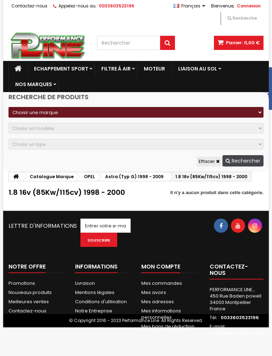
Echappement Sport (61, 68)
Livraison (85, 283)
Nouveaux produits (30, 292)
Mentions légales (94, 292)
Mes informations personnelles (161, 314)
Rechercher (243, 160)
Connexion (249, 6)
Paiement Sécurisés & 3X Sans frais (100, 323)
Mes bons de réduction (167, 326)
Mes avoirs (153, 292)
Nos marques (33, 84)
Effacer (209, 161)
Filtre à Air (116, 68)
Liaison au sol (197, 68)
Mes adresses (157, 301)
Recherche (242, 18)
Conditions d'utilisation (101, 301)
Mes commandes (161, 283)
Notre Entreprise (93, 310)
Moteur (154, 68)
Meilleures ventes (28, 301)
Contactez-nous (29, 6)
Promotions (21, 283)
